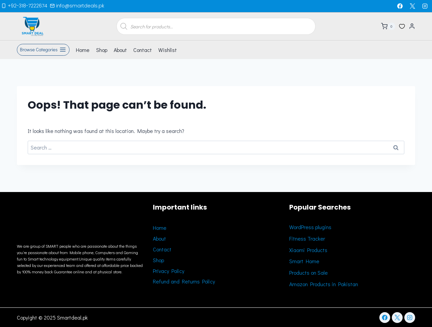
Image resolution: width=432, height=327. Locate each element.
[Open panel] (43, 50)
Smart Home (304, 261)
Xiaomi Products (308, 249)
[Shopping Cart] (388, 26)
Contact (142, 49)
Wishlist (167, 49)
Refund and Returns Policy (184, 281)
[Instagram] (425, 6)
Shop (101, 49)
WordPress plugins (310, 226)
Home (82, 49)
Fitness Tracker (307, 238)
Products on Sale (308, 272)
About (120, 49)
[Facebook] (400, 6)
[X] (412, 6)
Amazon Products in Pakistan (323, 284)
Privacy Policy (168, 270)
